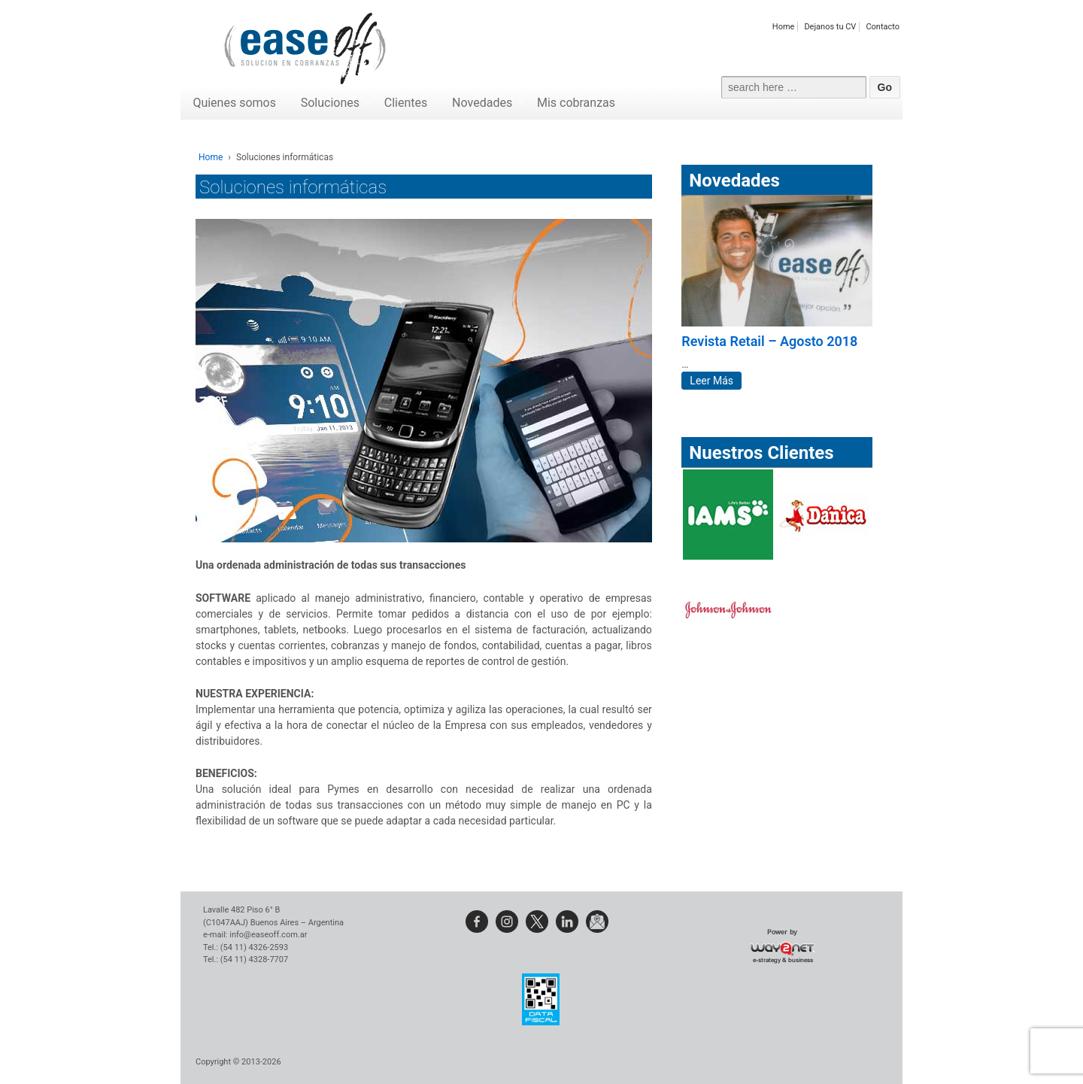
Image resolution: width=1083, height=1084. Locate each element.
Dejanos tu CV (830, 27)
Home (783, 27)
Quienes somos (234, 103)
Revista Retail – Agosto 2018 (769, 341)
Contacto (882, 27)
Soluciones (330, 103)
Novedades (482, 103)
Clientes (406, 103)
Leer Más (711, 381)
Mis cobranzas (576, 103)
